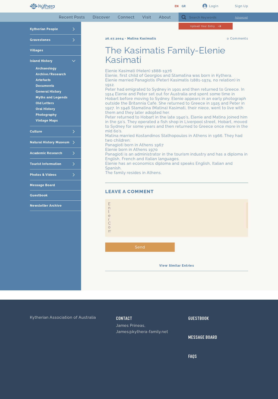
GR (184, 6)
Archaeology (46, 68)
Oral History (45, 109)
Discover (101, 17)
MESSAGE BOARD (202, 337)
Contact (124, 318)
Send (140, 247)
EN (177, 6)
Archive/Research (51, 74)
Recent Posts (72, 17)
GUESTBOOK (198, 318)
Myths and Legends (52, 97)
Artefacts (43, 80)
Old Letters (45, 103)
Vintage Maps (47, 120)
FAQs (192, 356)
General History (48, 91)
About (165, 17)
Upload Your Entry (205, 26)
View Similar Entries (176, 265)
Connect (126, 17)
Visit (146, 17)
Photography (46, 115)
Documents (45, 86)
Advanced (241, 17)
